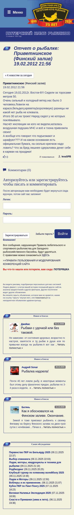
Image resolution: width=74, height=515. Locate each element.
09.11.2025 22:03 (41, 459)
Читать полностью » (45, 388)
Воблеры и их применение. (25, 482)
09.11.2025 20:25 (34, 469)
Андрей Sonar (30, 367)
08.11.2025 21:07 (52, 482)
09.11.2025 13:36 (19, 476)
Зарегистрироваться (16, 235)
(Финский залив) (24, 83)
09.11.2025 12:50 (39, 479)
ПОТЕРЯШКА (61, 269)
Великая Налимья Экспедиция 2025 (30, 493)
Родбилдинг (16, 469)
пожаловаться (46, 157)
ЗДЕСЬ (46, 255)
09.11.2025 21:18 (30, 466)
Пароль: (8, 213)
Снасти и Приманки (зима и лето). (29, 499)
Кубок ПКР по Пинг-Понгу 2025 (27, 486)
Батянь (26, 407)
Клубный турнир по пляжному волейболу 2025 (36, 472)
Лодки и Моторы (18, 479)
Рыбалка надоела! (35, 371)
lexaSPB (64, 156)
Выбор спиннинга (19, 459)
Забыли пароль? (45, 234)
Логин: (7, 199)
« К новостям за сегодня (18, 75)
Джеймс (25, 324)
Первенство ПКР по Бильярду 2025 (29, 452)
